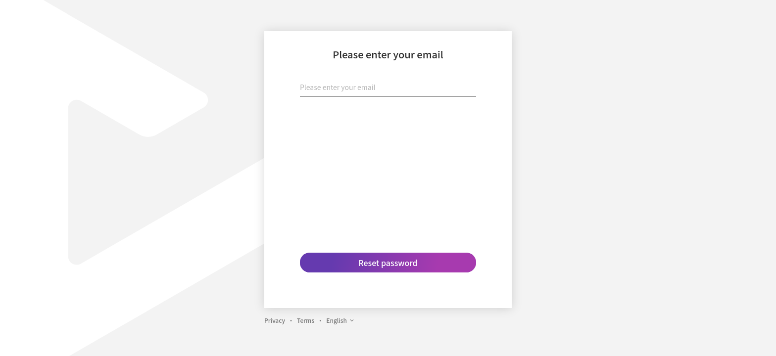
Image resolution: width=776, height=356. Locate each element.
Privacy (274, 320)
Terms (305, 320)
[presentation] (388, 124)
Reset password (387, 262)
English (340, 320)
